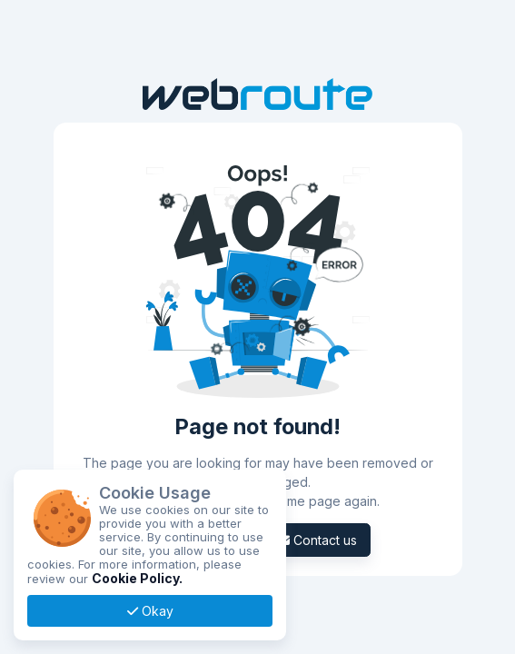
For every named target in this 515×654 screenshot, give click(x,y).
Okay (150, 611)
